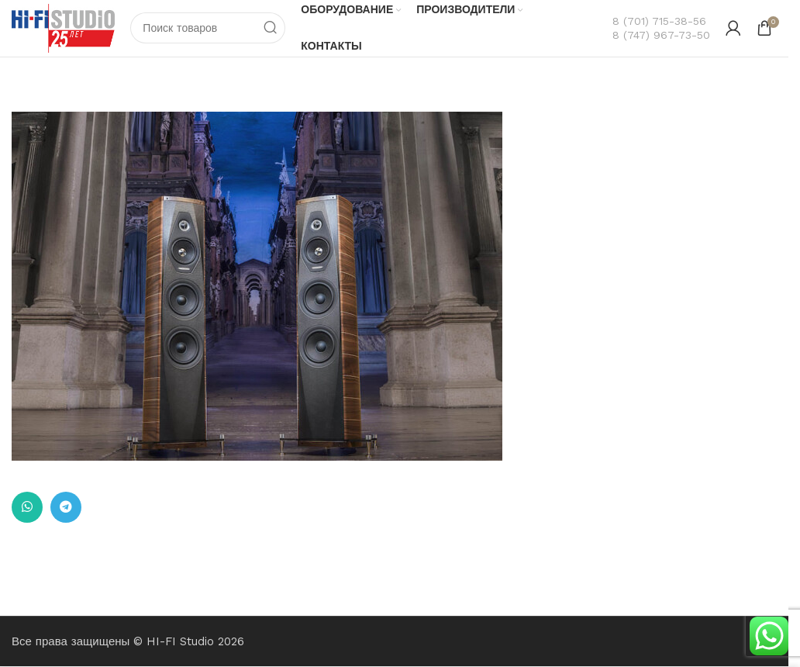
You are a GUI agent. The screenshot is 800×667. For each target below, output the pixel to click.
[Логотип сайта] (64, 28)
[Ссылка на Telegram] (65, 508)
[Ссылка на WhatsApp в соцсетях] (27, 508)
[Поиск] (210, 28)
